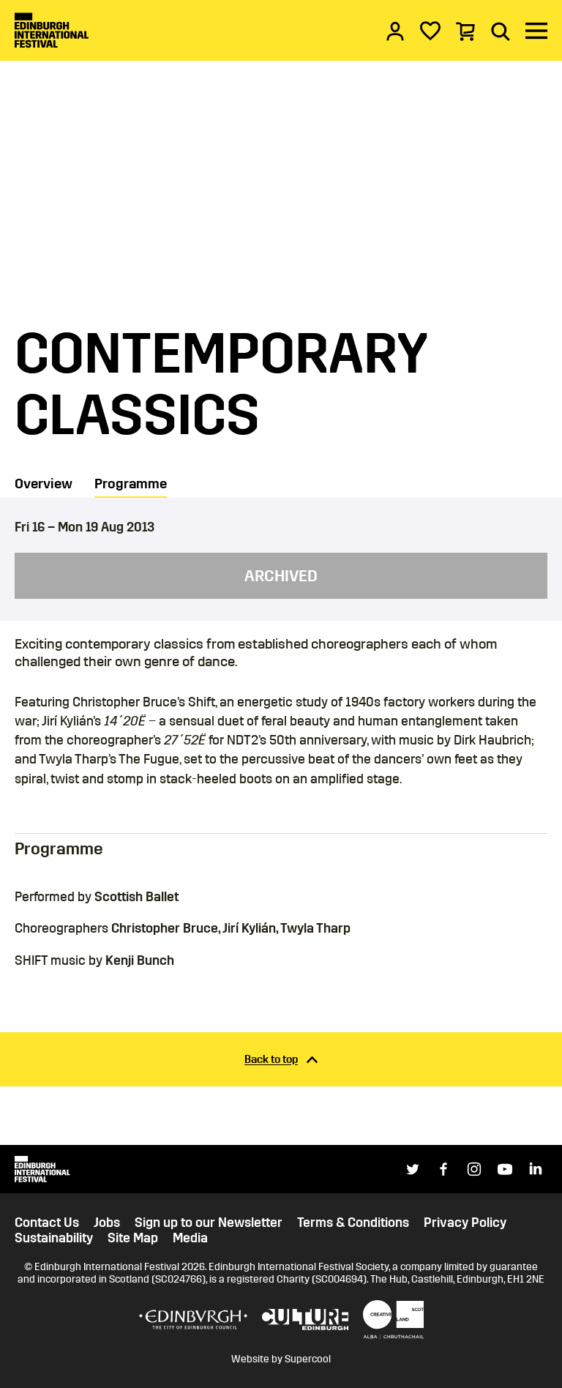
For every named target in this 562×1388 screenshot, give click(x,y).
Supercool (308, 1359)
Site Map (133, 1238)
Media (190, 1238)
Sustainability (54, 1238)
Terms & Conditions (353, 1223)
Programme (130, 483)
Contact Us (47, 1223)
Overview (43, 483)
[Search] (500, 30)
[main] (281, 572)
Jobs (107, 1223)
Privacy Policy (465, 1223)
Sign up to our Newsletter (208, 1223)
